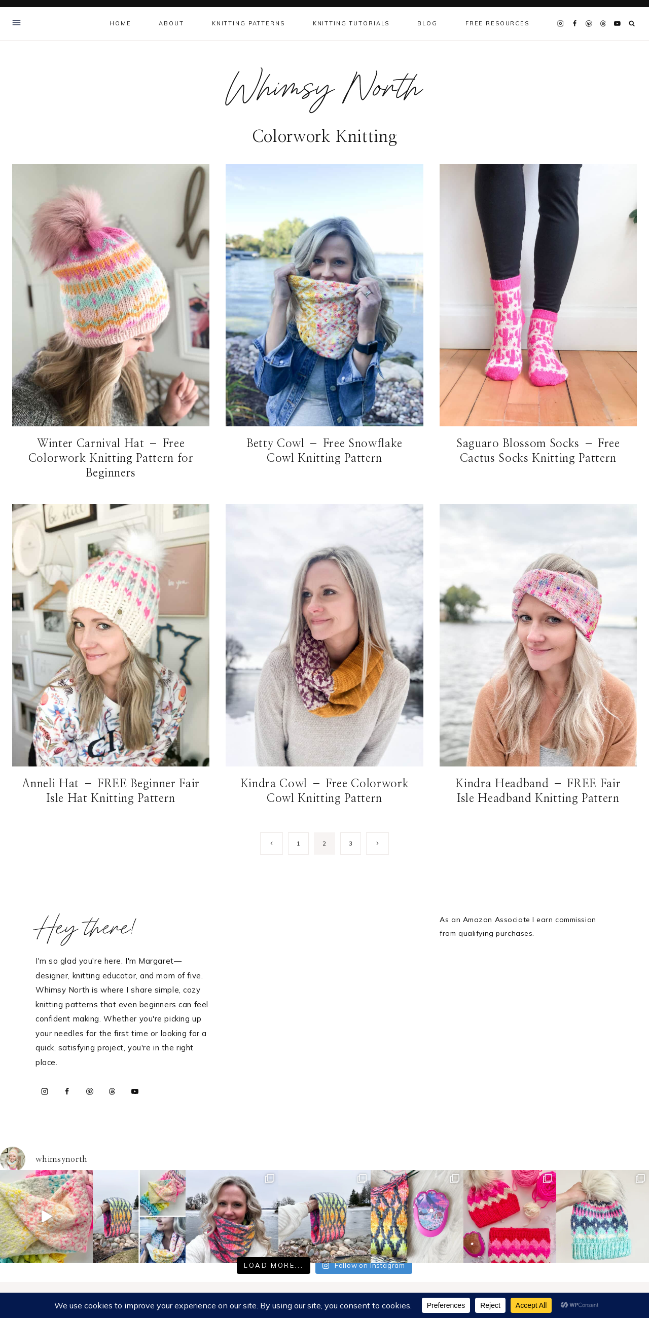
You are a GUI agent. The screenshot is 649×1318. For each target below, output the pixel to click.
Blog (427, 23)
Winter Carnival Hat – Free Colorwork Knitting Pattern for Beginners (111, 458)
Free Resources (497, 23)
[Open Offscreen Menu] (16, 23)
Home (120, 23)
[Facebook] (574, 23)
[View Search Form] (632, 23)
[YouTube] (617, 23)
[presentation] (110, 295)
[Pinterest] (588, 23)
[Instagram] (560, 23)
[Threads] (602, 23)
